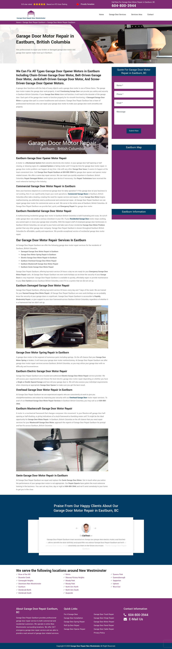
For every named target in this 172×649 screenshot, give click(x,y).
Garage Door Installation (73, 618)
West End (116, 587)
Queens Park (118, 574)
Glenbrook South (24, 593)
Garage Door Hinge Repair (104, 618)
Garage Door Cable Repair (104, 629)
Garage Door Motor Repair (104, 622)
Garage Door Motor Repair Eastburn (61, 22)
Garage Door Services (117, 14)
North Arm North (72, 587)
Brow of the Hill (24, 574)
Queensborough (119, 577)
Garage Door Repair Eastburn (34, 22)
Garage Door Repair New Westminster (85, 646)
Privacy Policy (99, 633)
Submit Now (134, 131)
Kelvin (68, 574)
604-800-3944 (124, 5)
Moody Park (70, 580)
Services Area (136, 14)
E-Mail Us (136, 619)
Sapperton (117, 580)
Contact (150, 14)
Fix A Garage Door (71, 614)
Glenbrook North (24, 590)
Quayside (69, 593)
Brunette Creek (24, 577)
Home (101, 14)
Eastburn (21, 587)
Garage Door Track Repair (104, 614)
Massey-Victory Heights (75, 577)
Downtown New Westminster (29, 583)
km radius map (133, 176)
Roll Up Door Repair (71, 625)
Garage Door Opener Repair (74, 629)
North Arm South (72, 590)
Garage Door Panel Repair (104, 625)
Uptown (116, 583)
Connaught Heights (25, 580)
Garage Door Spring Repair (74, 622)
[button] (79, 528)
